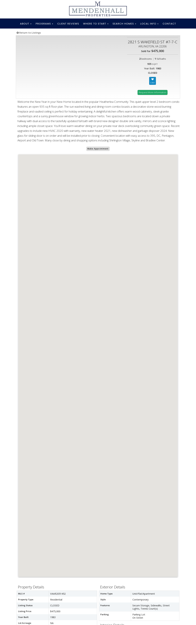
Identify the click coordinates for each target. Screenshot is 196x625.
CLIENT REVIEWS (68, 23)
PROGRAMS (44, 23)
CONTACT (169, 23)
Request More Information (152, 92)
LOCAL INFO (149, 23)
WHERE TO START (96, 23)
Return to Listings (29, 32)
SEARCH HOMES (124, 23)
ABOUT (26, 23)
